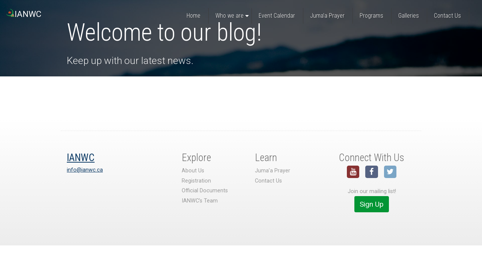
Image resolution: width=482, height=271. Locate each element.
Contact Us (268, 181)
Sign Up (372, 204)
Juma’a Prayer (272, 170)
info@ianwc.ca (85, 170)
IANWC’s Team (200, 201)
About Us (193, 170)
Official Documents (205, 190)
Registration (196, 181)
